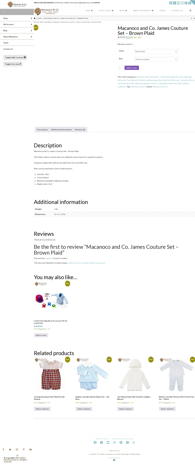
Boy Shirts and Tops (175, 80)
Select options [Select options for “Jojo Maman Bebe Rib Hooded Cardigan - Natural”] (125, 409)
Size (121, 58)
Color (121, 51)
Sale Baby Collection (52, 22)
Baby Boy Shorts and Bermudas (145, 80)
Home (36, 22)
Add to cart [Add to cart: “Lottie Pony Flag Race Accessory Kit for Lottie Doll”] (41, 335)
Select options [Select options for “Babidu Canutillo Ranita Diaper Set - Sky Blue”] (84, 409)
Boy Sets (163, 80)
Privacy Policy (103, 439)
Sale (41, 22)
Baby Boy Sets (177, 77)
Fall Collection (136, 83)
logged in (49, 258)
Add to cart (131, 68)
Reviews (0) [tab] (80, 129)
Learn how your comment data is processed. (86, 263)
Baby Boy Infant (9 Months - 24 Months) (153, 77)
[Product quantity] (121, 68)
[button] (192, 2)
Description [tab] (42, 129)
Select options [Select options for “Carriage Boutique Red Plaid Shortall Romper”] (42, 409)
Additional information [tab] (61, 129)
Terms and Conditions (122, 439)
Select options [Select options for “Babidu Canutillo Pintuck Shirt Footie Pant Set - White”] (167, 409)
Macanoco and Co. (151, 83)
